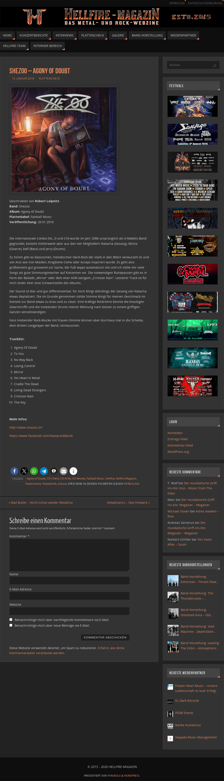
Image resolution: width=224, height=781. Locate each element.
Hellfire (109, 478)
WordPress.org (178, 452)
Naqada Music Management (196, 737)
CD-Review (78, 478)
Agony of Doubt (36, 478)
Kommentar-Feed (180, 445)
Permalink (131, 483)
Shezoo (62, 483)
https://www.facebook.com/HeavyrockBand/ (41, 436)
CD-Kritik (65, 478)
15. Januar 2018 (23, 78)
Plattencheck (49, 78)
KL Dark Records (187, 700)
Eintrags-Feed (178, 439)
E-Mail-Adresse (20, 589)
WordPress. (132, 776)
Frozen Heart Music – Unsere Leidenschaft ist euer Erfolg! (196, 688)
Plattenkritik (49, 483)
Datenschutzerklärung (204, 3)
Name (13, 574)
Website (15, 605)
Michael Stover (178, 511)
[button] (14, 471)
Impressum (175, 3)
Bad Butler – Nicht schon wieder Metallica (41, 503)
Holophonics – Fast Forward (127, 503)
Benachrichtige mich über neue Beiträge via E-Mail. (52, 625)
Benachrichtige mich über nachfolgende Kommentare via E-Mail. (62, 620)
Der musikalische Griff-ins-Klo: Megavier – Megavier (187, 528)
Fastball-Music (95, 478)
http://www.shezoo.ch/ (25, 427)
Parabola (114, 776)
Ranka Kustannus (188, 725)
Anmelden (175, 433)
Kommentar (19, 536)
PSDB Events (184, 713)
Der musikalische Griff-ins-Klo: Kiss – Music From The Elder (193, 488)
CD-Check (53, 478)
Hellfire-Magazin (126, 478)
